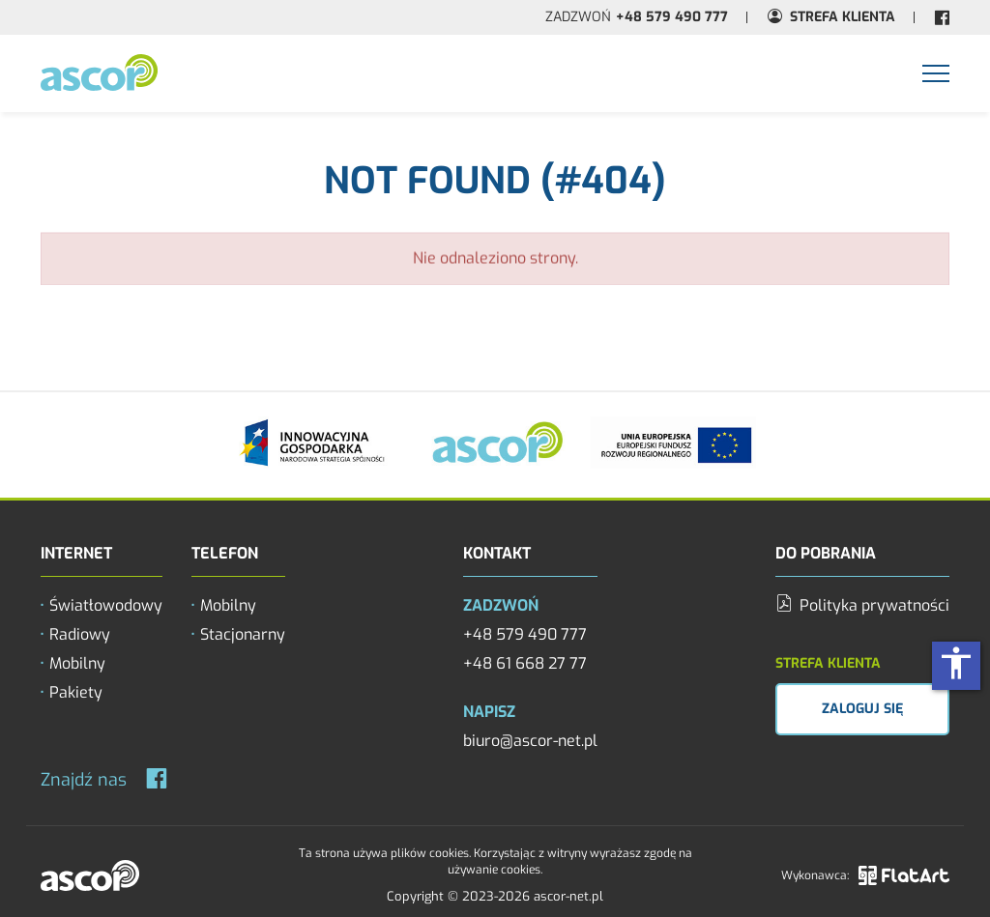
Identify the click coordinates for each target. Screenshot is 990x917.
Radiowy (79, 634)
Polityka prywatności (862, 605)
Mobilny (77, 663)
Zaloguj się (862, 709)
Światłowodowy (105, 605)
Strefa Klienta (842, 17)
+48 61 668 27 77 (525, 663)
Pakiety (75, 692)
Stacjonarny (242, 634)
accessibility (956, 663)
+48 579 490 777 (672, 17)
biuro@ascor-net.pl (530, 741)
